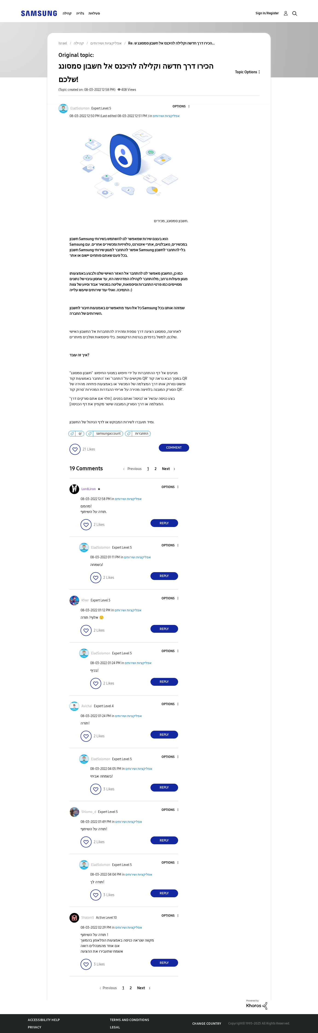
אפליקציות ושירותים (166, 116)
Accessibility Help (44, 1020)
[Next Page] (168, 469)
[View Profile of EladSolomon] (80, 108)
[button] (181, 106)
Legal (115, 1027)
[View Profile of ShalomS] (87, 918)
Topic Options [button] (246, 72)
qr (80, 434)
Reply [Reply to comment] (164, 523)
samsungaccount (108, 434)
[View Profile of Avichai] (86, 706)
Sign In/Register (267, 13)
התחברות (141, 434)
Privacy (34, 1027)
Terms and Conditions (129, 1020)
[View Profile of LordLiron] (88, 489)
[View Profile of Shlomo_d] (88, 812)
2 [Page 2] (155, 469)
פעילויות (94, 13)
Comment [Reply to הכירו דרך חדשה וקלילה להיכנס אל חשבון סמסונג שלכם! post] (174, 448)
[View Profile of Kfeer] (85, 600)
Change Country (206, 1024)
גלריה (80, 13)
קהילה (67, 13)
